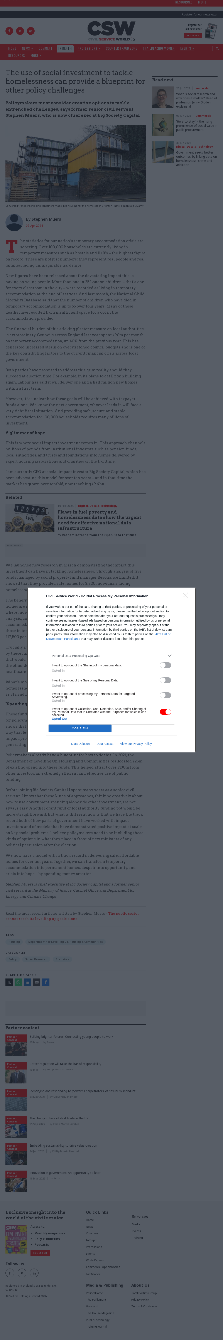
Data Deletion (80, 743)
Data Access (104, 743)
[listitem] (111, 655)
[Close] (187, 596)
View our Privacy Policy (136, 743)
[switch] (165, 665)
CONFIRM (80, 728)
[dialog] (111, 670)
